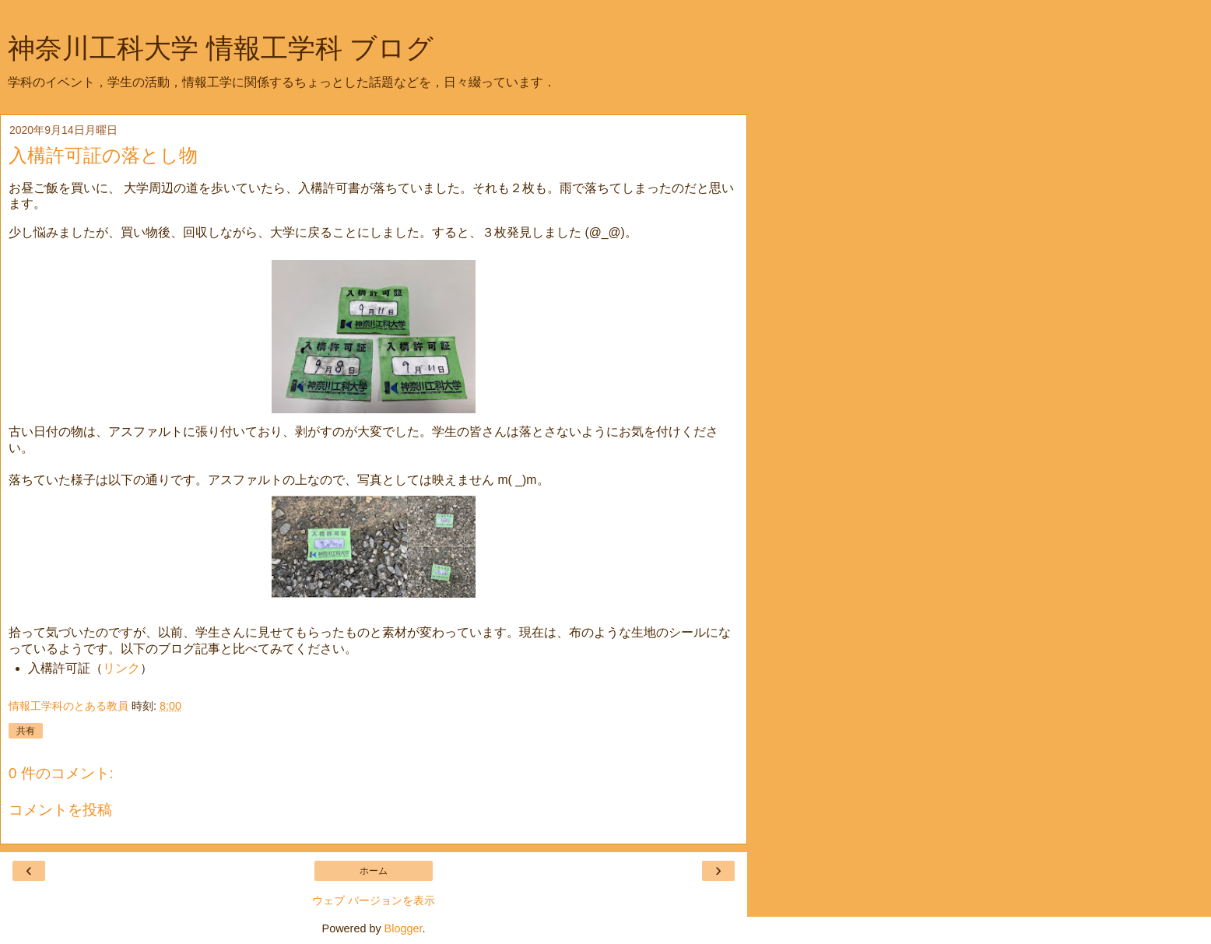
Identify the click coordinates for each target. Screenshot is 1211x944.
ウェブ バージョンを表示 (373, 900)
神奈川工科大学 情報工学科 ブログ (221, 48)
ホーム (374, 870)
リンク (121, 668)
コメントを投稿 (60, 810)
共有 (25, 730)
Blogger (403, 928)
